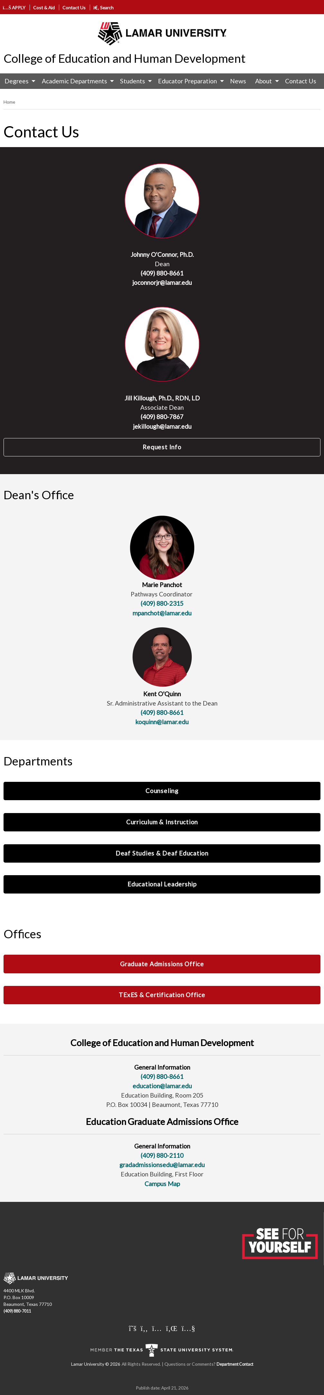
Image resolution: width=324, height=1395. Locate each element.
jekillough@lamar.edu (162, 426)
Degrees (17, 81)
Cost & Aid (44, 7)
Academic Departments (74, 81)
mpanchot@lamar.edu (162, 613)
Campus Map (162, 1183)
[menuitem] (18, 81)
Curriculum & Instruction (162, 822)
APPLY (14, 7)
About (263, 81)
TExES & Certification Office (162, 994)
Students (132, 81)
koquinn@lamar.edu (162, 722)
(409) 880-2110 (162, 1155)
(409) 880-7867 (162, 416)
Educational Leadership (162, 884)
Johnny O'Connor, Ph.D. (162, 254)
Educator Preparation (187, 81)
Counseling (162, 790)
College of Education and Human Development (124, 58)
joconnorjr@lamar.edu (162, 282)
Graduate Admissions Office (162, 964)
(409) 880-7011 (17, 1311)
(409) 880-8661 (162, 273)
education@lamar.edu (162, 1086)
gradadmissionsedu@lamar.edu (162, 1164)
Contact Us (74, 7)
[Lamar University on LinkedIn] (172, 1328)
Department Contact (235, 1364)
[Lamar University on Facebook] (144, 1328)
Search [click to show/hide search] (103, 7)
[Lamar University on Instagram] (157, 1328)
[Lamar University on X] (132, 1328)
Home (9, 102)
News (238, 81)
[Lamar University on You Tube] (188, 1328)
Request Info (162, 447)
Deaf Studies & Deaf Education (162, 853)
